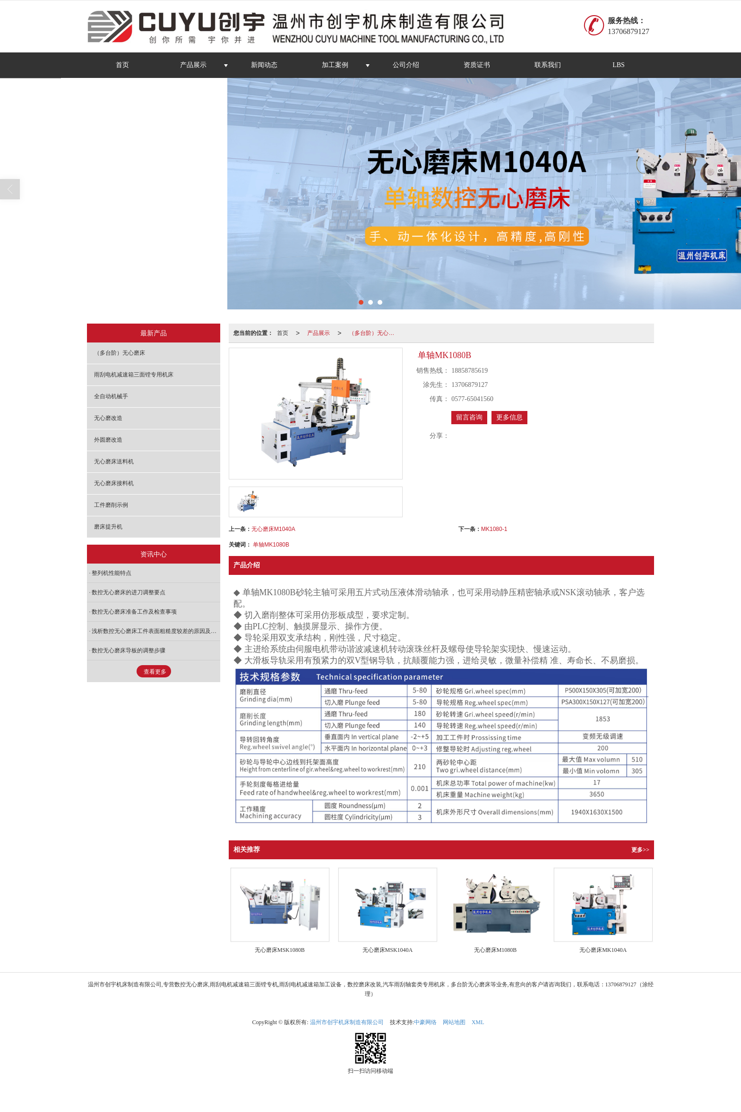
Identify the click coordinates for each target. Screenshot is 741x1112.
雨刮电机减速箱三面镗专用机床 (133, 374)
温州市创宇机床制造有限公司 (347, 1022)
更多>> (640, 850)
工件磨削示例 (111, 505)
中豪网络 (425, 1022)
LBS (618, 64)
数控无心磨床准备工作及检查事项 (134, 611)
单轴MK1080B (271, 544)
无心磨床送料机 (114, 461)
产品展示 (193, 64)
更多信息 (509, 417)
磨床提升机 (108, 526)
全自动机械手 (111, 396)
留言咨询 (469, 417)
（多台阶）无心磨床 (374, 333)
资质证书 (477, 64)
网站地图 (454, 1022)
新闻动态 (264, 64)
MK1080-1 (494, 529)
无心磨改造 (108, 418)
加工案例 (335, 64)
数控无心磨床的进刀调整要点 (128, 592)
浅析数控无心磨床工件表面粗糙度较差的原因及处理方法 (156, 631)
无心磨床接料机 (114, 483)
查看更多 (155, 671)
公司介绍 (406, 64)
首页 (122, 64)
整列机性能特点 (111, 573)
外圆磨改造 (108, 439)
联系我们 (547, 64)
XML (478, 1022)
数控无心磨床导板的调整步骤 (128, 650)
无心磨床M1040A (273, 529)
